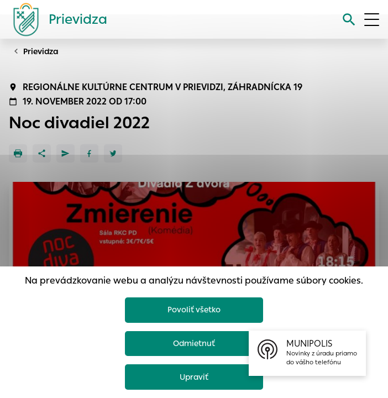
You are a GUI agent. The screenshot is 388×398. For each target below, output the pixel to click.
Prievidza (41, 51)
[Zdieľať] (42, 153)
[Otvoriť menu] (371, 19)
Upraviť (194, 376)
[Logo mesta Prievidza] (56, 19)
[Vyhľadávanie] (349, 19)
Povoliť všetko (194, 307)
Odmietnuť (194, 342)
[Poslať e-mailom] (65, 153)
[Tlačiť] (18, 153)
